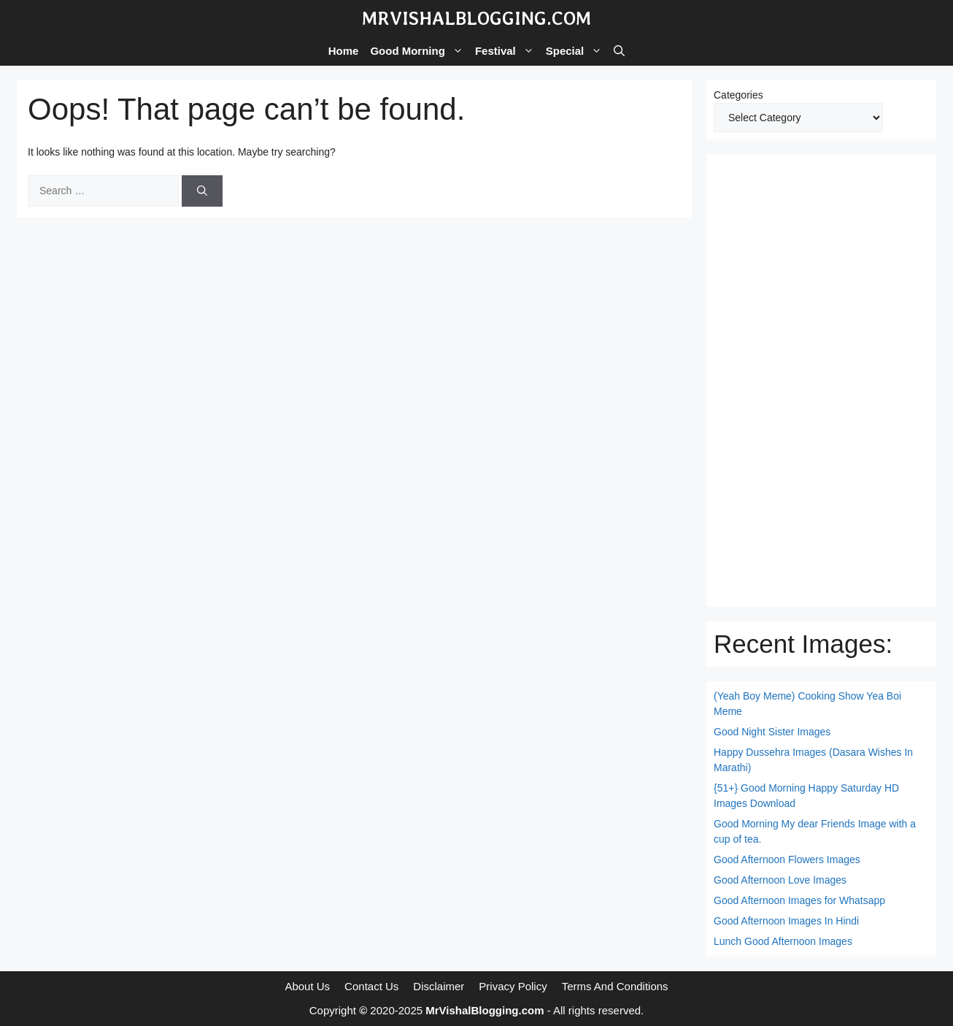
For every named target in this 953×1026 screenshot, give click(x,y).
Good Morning (419, 51)
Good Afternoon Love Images (780, 880)
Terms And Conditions (615, 986)
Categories (738, 95)
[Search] (202, 191)
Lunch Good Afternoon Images (783, 941)
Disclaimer (438, 986)
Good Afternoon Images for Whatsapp (799, 900)
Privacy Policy (513, 986)
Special (577, 51)
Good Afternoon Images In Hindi (786, 921)
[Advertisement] (821, 380)
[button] (619, 51)
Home (343, 51)
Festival (507, 51)
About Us (307, 986)
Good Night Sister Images (772, 732)
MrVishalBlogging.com (476, 18)
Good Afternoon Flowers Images (787, 859)
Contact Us (371, 986)
